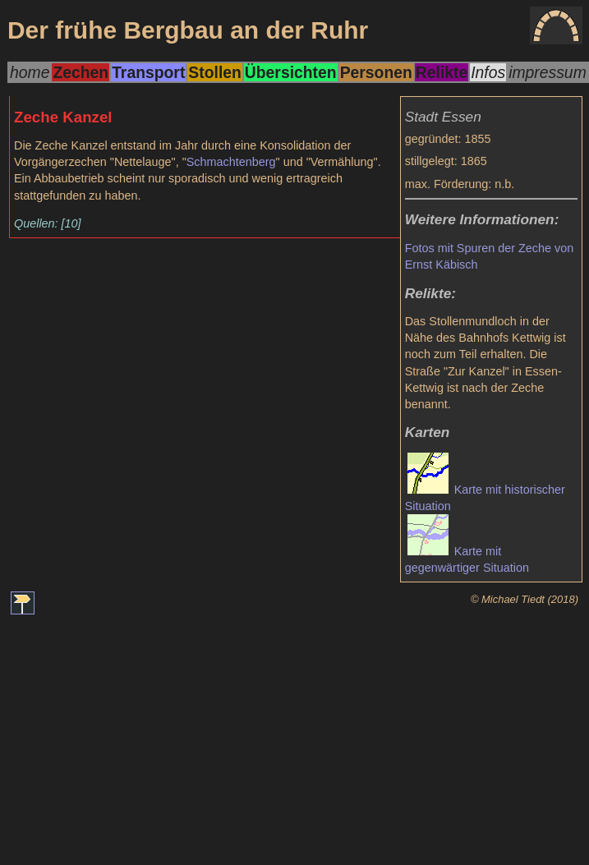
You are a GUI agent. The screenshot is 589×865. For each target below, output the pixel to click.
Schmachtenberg (231, 161)
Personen (376, 72)
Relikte (441, 72)
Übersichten (291, 72)
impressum (547, 72)
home (29, 72)
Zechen (80, 72)
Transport (148, 72)
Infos (488, 72)
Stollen (214, 72)
